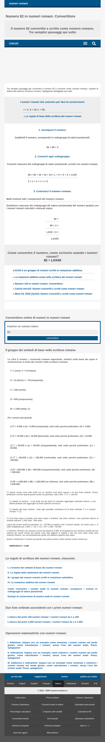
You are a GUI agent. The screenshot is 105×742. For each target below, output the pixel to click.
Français (46, 684)
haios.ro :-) (84, 726)
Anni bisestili (52, 719)
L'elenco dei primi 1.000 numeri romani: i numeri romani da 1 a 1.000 (45, 622)
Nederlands (71, 684)
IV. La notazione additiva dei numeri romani (31, 582)
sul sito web (16, 677)
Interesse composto (20, 726)
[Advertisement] (52, 65)
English (22, 684)
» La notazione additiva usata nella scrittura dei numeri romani (47, 277)
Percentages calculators (20, 712)
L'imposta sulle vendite (52, 712)
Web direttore (52, 733)
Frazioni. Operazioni (84, 698)
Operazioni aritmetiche (84, 719)
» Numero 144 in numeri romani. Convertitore (38, 283)
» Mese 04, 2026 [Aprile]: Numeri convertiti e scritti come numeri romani (52, 293)
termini (64, 677)
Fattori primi (20, 698)
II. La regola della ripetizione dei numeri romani (33, 572)
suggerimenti (40, 677)
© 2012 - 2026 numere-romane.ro (52, 691)
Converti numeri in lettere (52, 705)
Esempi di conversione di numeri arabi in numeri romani (38, 596)
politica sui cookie (88, 677)
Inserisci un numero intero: (23, 326)
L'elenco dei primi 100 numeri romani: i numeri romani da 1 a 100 (43, 617)
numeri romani (18, 3)
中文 (96, 684)
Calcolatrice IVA (84, 712)
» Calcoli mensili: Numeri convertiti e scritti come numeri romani (48, 288)
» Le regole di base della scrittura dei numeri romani (52, 116)
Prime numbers (52, 698)
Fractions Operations (20, 705)
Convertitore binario (20, 719)
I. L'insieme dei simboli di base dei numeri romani (35, 567)
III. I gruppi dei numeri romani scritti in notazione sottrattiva (40, 577)
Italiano (58, 684)
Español (34, 684)
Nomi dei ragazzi (20, 733)
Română (85, 684)
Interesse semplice (52, 726)
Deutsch (10, 684)
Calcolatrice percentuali (85, 705)
